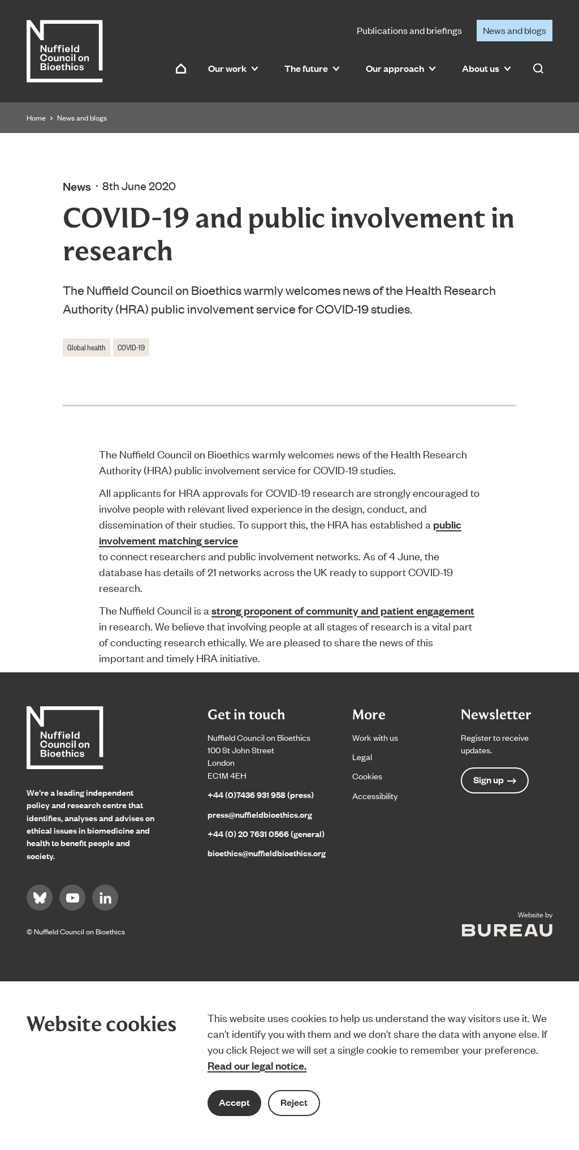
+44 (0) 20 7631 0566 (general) (266, 833)
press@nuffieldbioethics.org (260, 814)
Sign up (494, 779)
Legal (362, 756)
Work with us (375, 737)
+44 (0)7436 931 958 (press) (261, 794)
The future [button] (312, 68)
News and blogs (514, 30)
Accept (234, 1102)
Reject (294, 1102)
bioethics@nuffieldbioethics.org (267, 853)
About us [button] (486, 68)
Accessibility (374, 795)
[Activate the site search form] (538, 68)
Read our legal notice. (257, 1065)
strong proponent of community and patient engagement (342, 610)
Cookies (367, 776)
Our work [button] (233, 68)
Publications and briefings (409, 30)
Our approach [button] (401, 68)
